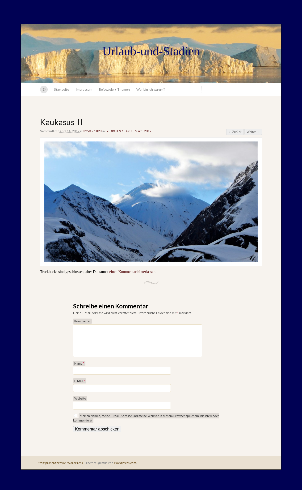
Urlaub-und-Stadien (151, 51)
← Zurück (235, 132)
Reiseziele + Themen (114, 89)
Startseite (61, 89)
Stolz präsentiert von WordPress (60, 468)
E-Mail (79, 386)
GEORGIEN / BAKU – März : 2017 (128, 131)
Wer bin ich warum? (150, 89)
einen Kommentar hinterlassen (132, 272)
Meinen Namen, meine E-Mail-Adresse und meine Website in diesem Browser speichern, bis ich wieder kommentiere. (146, 424)
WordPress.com (125, 468)
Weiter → (253, 132)
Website (80, 404)
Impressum (84, 89)
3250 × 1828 (92, 131)
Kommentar (82, 321)
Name (79, 369)
